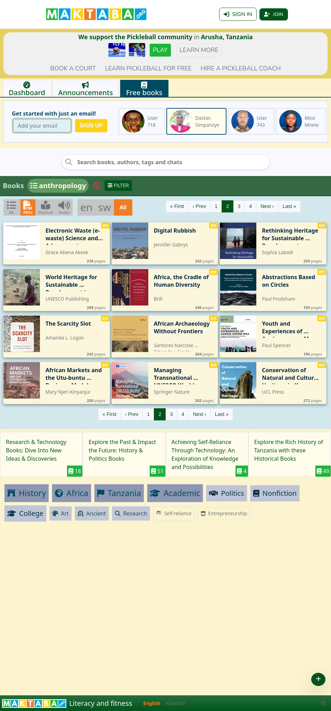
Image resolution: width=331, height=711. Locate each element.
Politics (226, 493)
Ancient (92, 513)
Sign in (238, 14)
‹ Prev (199, 206)
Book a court (73, 68)
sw (104, 207)
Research (131, 513)
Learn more (199, 50)
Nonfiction (275, 493)
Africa (71, 493)
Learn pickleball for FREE (148, 68)
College (25, 513)
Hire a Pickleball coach (240, 68)
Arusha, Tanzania (227, 37)
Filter (118, 185)
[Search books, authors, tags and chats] (165, 162)
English (151, 703)
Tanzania (119, 493)
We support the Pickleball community (135, 37)
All (123, 207)
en (86, 207)
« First (177, 206)
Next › (267, 206)
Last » (289, 206)
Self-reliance (173, 513)
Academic (175, 493)
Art (60, 513)
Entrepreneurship (223, 513)
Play (160, 50)
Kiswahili (175, 703)
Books (13, 185)
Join (273, 14)
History (26, 493)
